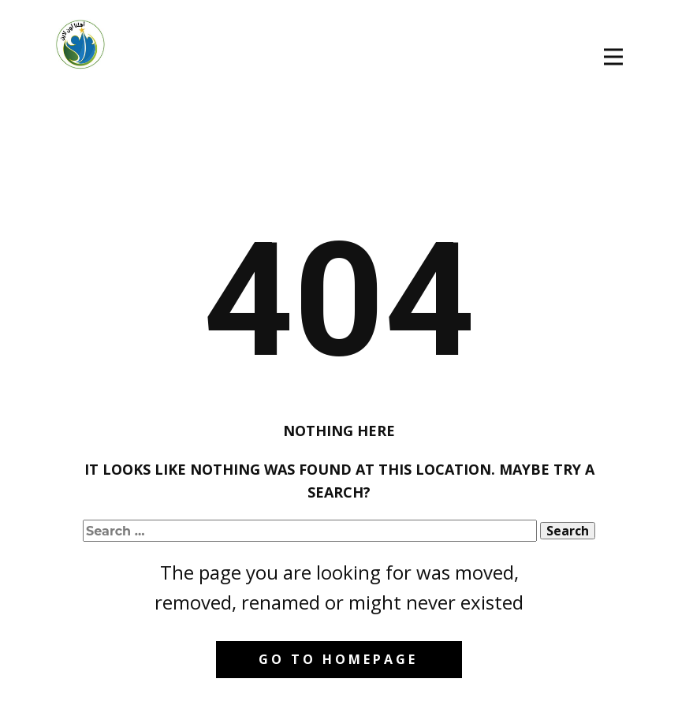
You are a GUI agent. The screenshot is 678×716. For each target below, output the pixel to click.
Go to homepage (338, 659)
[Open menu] (613, 56)
